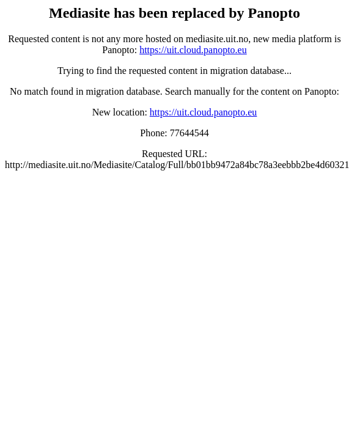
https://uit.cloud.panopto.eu (193, 50)
